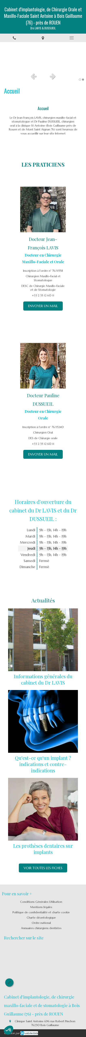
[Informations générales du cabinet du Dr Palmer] (43, 639)
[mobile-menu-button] (71, 38)
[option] (43, 56)
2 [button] (83, 80)
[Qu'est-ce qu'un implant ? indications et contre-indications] (43, 721)
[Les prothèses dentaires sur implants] (43, 809)
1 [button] (80, 80)
